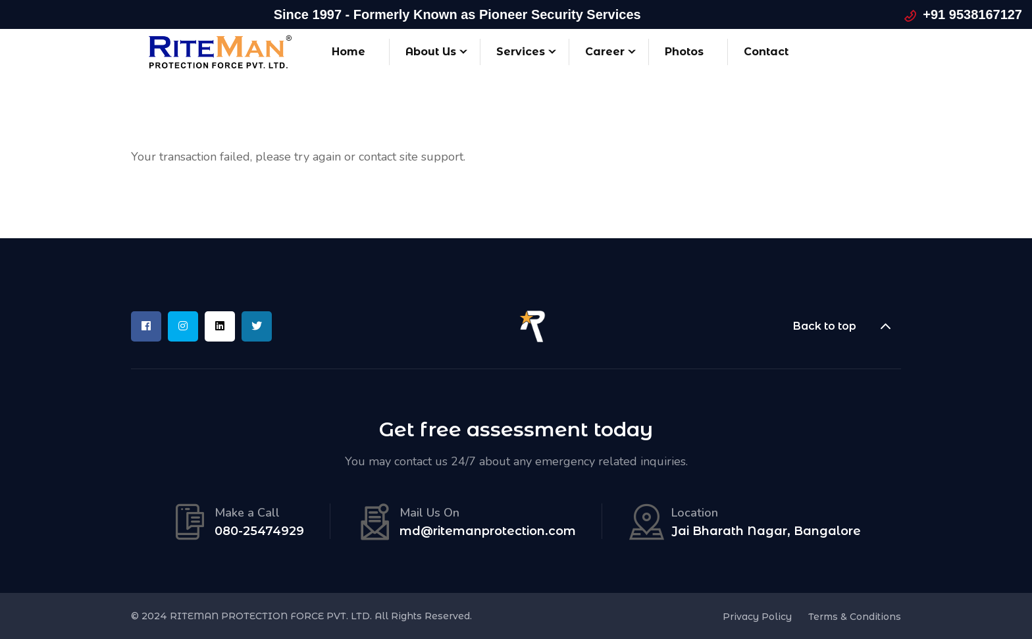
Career (605, 51)
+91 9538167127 (972, 14)
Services (520, 51)
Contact (766, 51)
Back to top (847, 326)
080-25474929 (259, 531)
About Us (430, 51)
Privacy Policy (757, 617)
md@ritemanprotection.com (488, 531)
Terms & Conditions (854, 617)
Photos (684, 51)
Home (348, 51)
